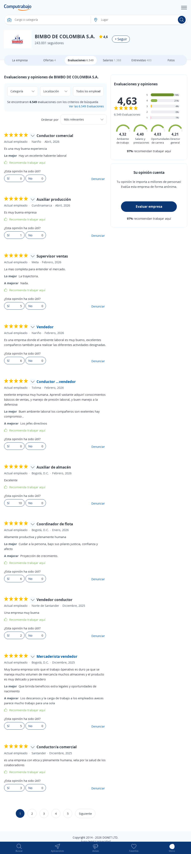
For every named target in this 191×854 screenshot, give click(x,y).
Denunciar (98, 179)
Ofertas (49, 60)
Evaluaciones (81, 60)
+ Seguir (121, 39)
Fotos (171, 60)
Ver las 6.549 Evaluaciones (86, 106)
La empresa (20, 60)
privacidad (103, 841)
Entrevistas (141, 60)
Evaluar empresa (149, 206)
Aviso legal (87, 841)
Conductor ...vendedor (56, 381)
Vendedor (45, 326)
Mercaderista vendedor (57, 656)
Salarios (112, 60)
